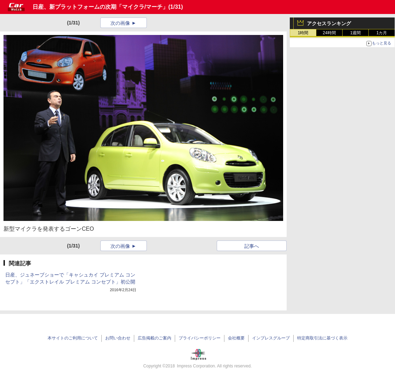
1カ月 (381, 32)
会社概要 (236, 338)
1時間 (303, 32)
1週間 (355, 32)
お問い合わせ (117, 338)
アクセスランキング (329, 23)
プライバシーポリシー (200, 338)
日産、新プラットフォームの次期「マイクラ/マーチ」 (100, 7)
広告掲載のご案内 (154, 338)
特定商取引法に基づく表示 (322, 338)
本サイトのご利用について (73, 338)
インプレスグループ (271, 338)
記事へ (251, 246)
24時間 (329, 32)
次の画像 (120, 23)
